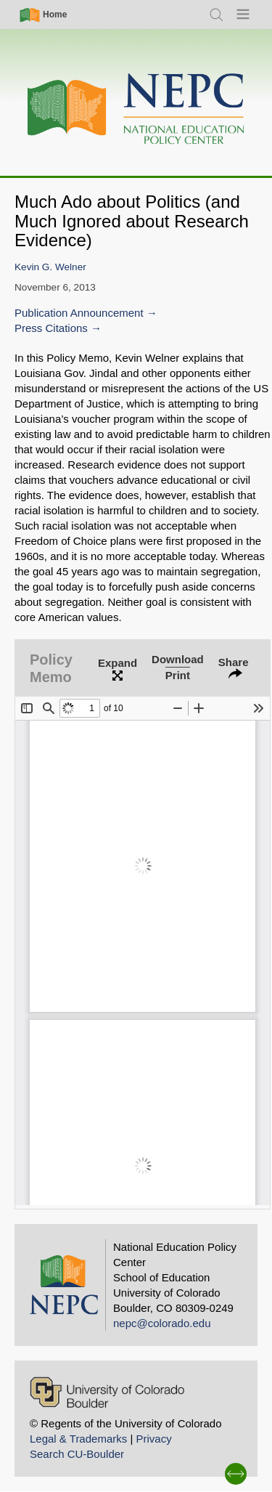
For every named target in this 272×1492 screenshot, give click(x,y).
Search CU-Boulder (77, 1454)
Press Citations (51, 328)
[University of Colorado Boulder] (107, 1392)
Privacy (153, 1438)
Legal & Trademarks (78, 1438)
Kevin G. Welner (50, 266)
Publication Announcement (79, 313)
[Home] (136, 109)
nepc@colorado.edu (162, 1323)
